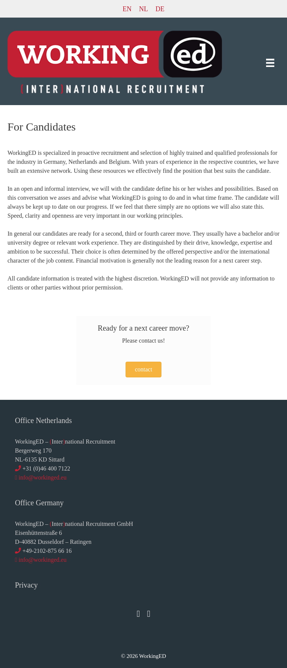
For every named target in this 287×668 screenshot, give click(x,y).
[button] (143, 369)
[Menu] (270, 62)
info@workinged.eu (43, 477)
